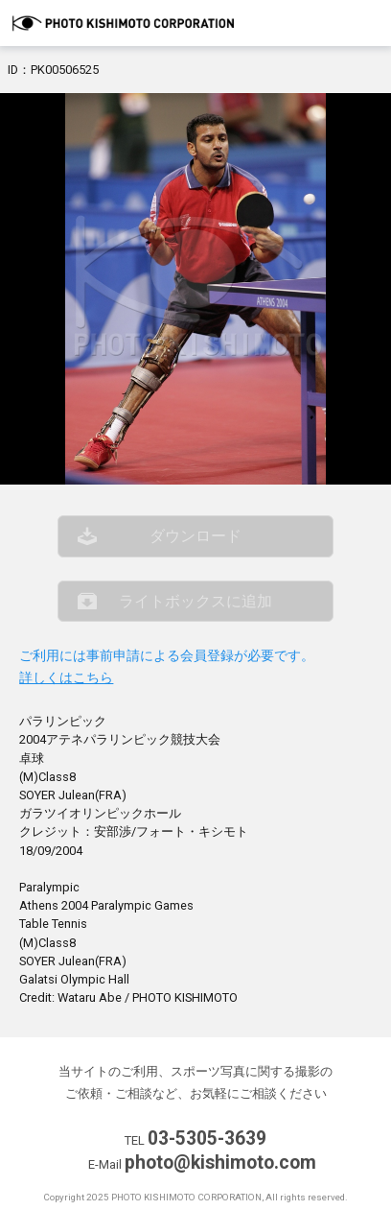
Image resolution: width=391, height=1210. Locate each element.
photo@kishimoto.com (220, 1162)
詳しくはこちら (66, 678)
